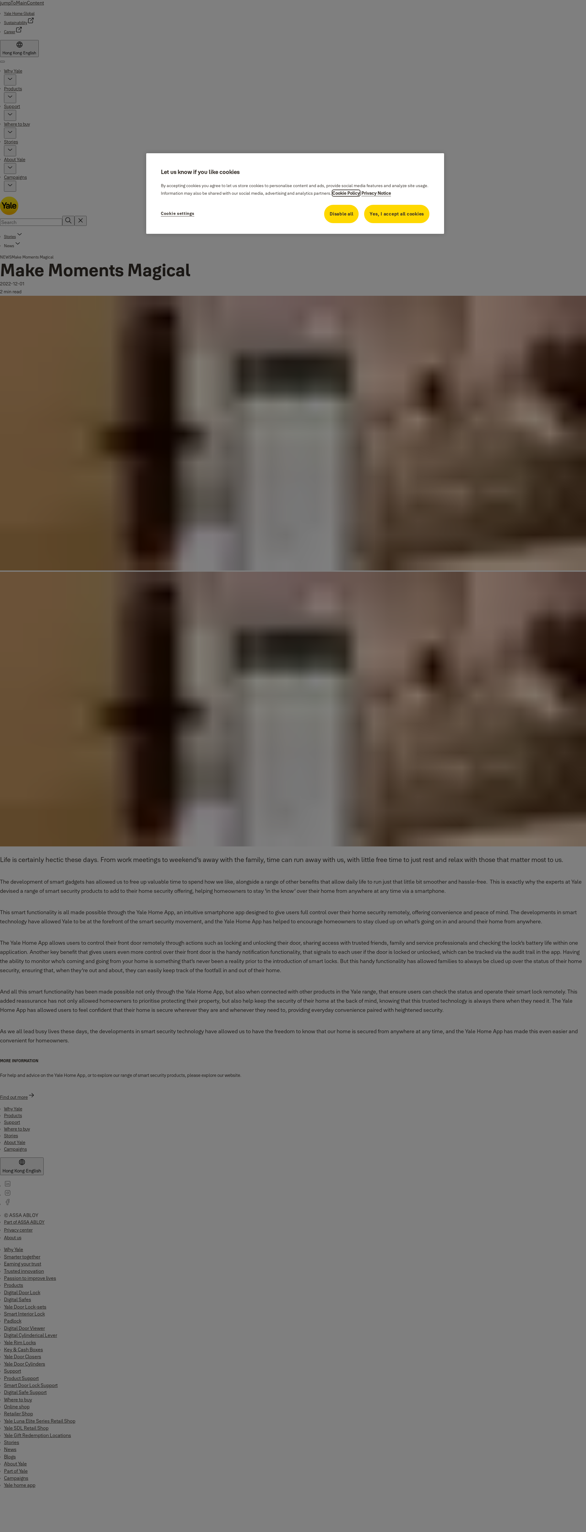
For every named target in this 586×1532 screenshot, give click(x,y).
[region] (295, 193)
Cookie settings (177, 213)
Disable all (341, 214)
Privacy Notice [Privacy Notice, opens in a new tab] (376, 193)
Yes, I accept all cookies (397, 214)
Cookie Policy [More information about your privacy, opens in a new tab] (346, 193)
